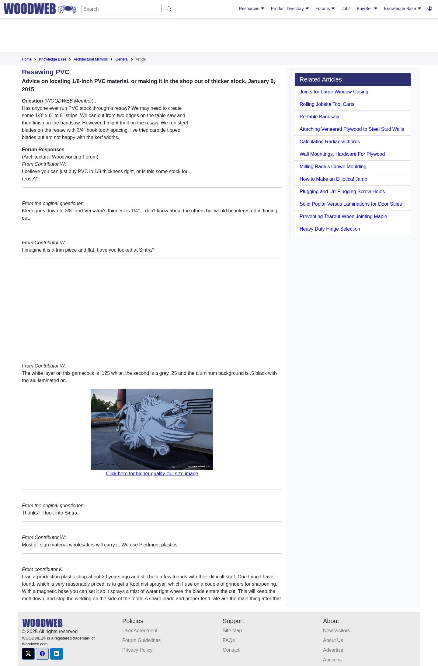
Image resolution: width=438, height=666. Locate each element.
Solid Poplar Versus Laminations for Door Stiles (351, 204)
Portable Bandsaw (319, 116)
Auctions (332, 659)
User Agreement (140, 630)
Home (27, 59)
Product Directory (290, 8)
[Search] (122, 9)
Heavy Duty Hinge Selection (330, 229)
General (121, 59)
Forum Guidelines (141, 640)
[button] (28, 654)
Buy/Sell (367, 8)
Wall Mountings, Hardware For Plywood (342, 154)
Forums (325, 8)
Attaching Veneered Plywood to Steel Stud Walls (352, 129)
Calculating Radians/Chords (330, 141)
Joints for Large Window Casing (334, 91)
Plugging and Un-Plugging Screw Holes (342, 191)
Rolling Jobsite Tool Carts (327, 104)
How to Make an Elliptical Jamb (333, 179)
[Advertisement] (219, 36)
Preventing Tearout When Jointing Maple (343, 216)
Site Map (232, 630)
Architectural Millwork (91, 59)
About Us (333, 640)
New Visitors (336, 630)
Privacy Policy (137, 650)
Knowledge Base (403, 8)
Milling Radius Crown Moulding (333, 166)
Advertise (333, 650)
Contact (231, 650)
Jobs (346, 8)
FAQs (229, 640)
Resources (252, 8)
